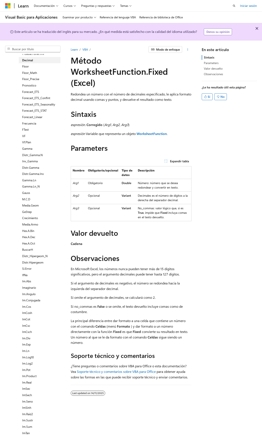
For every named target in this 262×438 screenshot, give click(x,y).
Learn (74, 49)
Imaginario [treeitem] (29, 288)
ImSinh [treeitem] (26, 408)
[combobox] (32, 49)
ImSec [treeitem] (26, 389)
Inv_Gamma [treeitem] (30, 161)
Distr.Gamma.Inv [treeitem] (33, 174)
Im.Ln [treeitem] (25, 351)
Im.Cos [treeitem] (26, 307)
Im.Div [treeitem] (26, 338)
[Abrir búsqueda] (234, 6)
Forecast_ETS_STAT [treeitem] (34, 110)
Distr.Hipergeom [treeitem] (32, 262)
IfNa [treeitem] (24, 275)
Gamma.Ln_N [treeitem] (31, 186)
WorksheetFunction (152, 133)
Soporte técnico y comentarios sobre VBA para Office (116, 371)
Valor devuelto (213, 68)
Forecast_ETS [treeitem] (30, 92)
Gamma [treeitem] (27, 148)
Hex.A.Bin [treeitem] (28, 231)
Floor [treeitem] (25, 66)
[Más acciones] (187, 49)
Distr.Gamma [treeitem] (30, 168)
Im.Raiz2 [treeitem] (27, 414)
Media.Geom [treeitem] (30, 205)
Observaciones (213, 74)
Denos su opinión (218, 32)
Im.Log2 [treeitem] (27, 363)
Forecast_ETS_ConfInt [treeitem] (36, 98)
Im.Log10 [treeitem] (28, 357)
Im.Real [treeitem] (27, 382)
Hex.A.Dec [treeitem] (28, 237)
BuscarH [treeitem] (27, 250)
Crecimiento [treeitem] (30, 218)
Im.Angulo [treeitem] (29, 294)
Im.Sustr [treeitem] (27, 420)
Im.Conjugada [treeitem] (31, 300)
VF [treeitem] (24, 136)
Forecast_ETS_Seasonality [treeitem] (38, 104)
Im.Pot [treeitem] (26, 370)
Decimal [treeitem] (27, 60)
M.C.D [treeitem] (26, 199)
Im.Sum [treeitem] (27, 427)
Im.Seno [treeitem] (27, 401)
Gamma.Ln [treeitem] (29, 180)
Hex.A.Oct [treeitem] (28, 243)
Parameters (211, 63)
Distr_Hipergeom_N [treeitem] (35, 256)
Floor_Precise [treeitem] (30, 79)
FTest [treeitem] (25, 129)
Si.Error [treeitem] (27, 269)
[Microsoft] (8, 6)
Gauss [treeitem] (26, 193)
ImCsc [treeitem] (26, 326)
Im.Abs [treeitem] (26, 281)
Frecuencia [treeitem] (29, 123)
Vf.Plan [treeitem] (26, 142)
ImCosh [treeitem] (27, 313)
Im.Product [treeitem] (29, 376)
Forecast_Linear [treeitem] (32, 117)
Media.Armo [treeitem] (30, 224)
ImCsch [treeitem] (27, 332)
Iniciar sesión (248, 6)
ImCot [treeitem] (26, 319)
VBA (85, 49)
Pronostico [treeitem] (29, 85)
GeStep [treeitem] (27, 212)
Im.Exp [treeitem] (26, 344)
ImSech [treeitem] (27, 395)
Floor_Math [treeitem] (29, 73)
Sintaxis (209, 57)
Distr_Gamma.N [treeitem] (32, 155)
